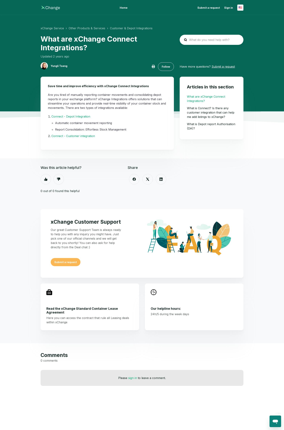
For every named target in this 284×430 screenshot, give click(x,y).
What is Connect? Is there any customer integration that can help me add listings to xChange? (210, 112)
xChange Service (52, 28)
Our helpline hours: (166, 308)
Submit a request (208, 7)
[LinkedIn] (161, 179)
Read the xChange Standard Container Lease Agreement (82, 310)
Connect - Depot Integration (70, 116)
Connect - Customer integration (73, 136)
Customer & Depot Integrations (131, 28)
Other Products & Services (87, 28)
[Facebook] (134, 179)
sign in (132, 378)
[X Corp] (148, 179)
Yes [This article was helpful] (46, 179)
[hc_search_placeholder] (211, 40)
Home (124, 7)
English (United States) (240, 8)
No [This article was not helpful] (58, 179)
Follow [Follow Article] (166, 66)
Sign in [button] (228, 7)
